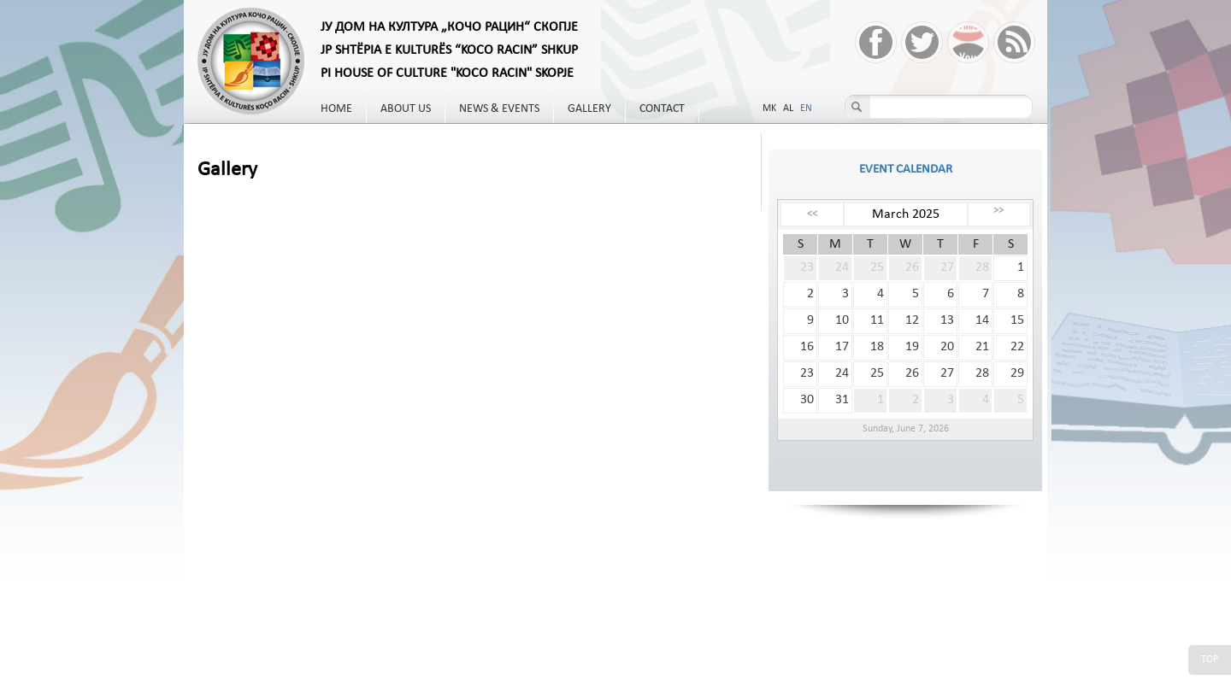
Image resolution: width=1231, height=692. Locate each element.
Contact (662, 109)
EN (806, 108)
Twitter (922, 42)
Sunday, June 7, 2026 (906, 429)
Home (336, 109)
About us (405, 109)
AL (788, 108)
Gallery (589, 109)
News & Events (499, 109)
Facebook (875, 42)
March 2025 (905, 214)
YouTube (968, 42)
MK (769, 108)
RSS (1014, 42)
